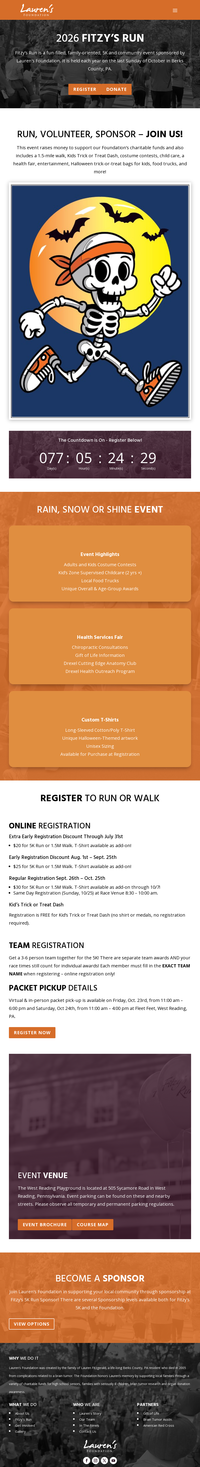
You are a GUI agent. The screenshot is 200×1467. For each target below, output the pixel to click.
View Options (31, 1323)
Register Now (32, 1034)
